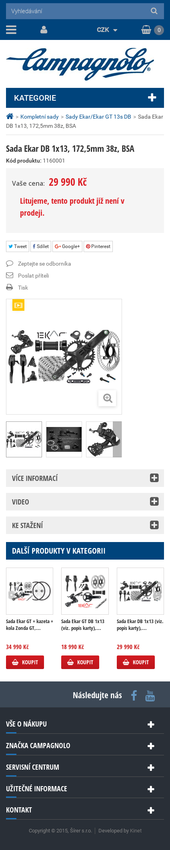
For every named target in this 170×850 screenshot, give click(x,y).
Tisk (23, 287)
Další (117, 439)
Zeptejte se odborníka (44, 263)
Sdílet (41, 246)
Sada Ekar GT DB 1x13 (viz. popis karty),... (82, 625)
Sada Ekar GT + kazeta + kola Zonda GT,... (29, 625)
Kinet (136, 831)
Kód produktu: (24, 160)
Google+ (67, 246)
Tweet (17, 246)
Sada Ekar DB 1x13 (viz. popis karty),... (140, 625)
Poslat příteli (33, 275)
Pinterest (98, 246)
